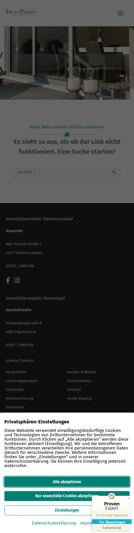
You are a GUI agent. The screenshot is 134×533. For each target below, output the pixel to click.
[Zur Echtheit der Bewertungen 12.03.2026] (112, 527)
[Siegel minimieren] (129, 499)
